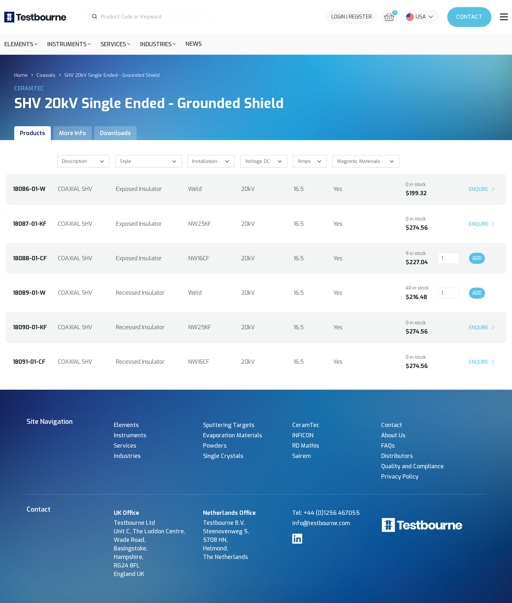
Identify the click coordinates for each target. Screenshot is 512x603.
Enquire (482, 189)
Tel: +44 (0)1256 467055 (326, 513)
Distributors (397, 456)
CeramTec (305, 425)
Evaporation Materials (232, 435)
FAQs (388, 445)
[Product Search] (151, 17)
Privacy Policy (399, 476)
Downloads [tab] (115, 133)
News (194, 44)
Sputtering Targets (228, 425)
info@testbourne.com (321, 523)
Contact (469, 17)
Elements (126, 425)
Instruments (130, 435)
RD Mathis (305, 445)
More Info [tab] (72, 133)
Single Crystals (223, 456)
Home (21, 75)
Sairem (301, 456)
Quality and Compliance (412, 466)
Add (477, 258)
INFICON (303, 435)
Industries (127, 456)
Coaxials (46, 75)
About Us (393, 435)
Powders (214, 445)
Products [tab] (32, 133)
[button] (20, 44)
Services (125, 445)
